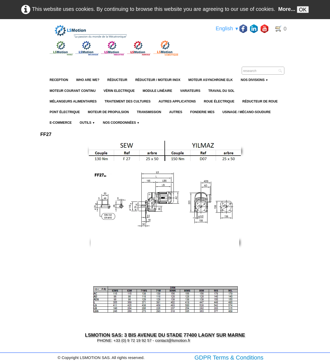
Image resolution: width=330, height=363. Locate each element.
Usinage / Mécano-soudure (246, 112)
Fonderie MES (202, 112)
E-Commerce (61, 123)
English (227, 28)
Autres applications (177, 101)
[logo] (113, 32)
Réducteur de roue (259, 101)
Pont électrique (65, 112)
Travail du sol (221, 91)
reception (59, 80)
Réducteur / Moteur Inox (157, 80)
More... (286, 9)
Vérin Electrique (118, 91)
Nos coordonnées (121, 123)
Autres (175, 112)
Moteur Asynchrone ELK (210, 80)
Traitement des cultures (127, 101)
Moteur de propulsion (108, 112)
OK (303, 9)
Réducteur (117, 80)
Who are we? (87, 80)
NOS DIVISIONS (254, 80)
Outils (87, 123)
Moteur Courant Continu (72, 91)
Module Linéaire (157, 91)
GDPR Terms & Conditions (228, 357)
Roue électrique (219, 101)
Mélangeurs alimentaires (73, 101)
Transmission (149, 112)
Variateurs (190, 91)
